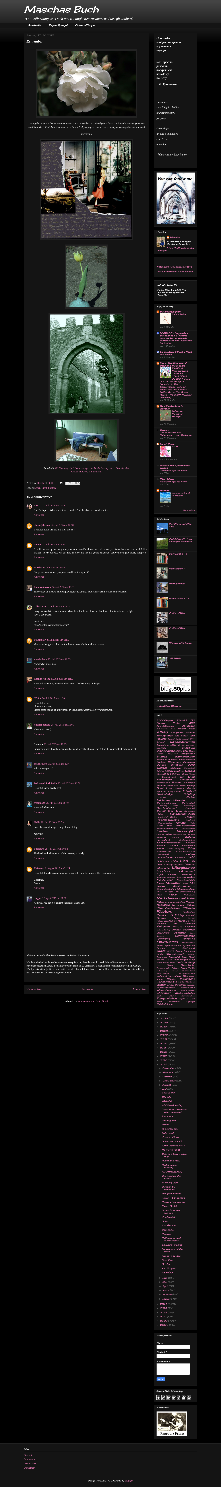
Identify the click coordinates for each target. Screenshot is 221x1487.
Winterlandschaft (166, 987)
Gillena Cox (40, 606)
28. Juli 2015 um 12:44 (59, 764)
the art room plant (170, 311)
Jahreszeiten (164, 834)
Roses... (166, 1124)
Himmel (181, 822)
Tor (158, 965)
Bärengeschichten (182, 741)
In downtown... (170, 1128)
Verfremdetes (188, 971)
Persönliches (172, 908)
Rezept (191, 918)
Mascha (174, 237)
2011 (163, 1316)
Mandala (161, 877)
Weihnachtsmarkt (167, 981)
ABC (192, 723)
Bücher (160, 759)
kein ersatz (166, 354)
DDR (167, 771)
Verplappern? (177, 568)
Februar (167, 1294)
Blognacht (173, 754)
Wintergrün (189, 985)
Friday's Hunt (174, 791)
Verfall (174, 971)
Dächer (160, 771)
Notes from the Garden (171, 1211)
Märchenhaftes (185, 877)
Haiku (160, 814)
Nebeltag (180, 902)
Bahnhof (161, 742)
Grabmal (190, 808)
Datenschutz (30, 1463)
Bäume (175, 744)
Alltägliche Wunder (183, 732)
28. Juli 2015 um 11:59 (53, 698)
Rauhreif (190, 915)
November (178, 905)
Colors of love (170, 1137)
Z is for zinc (169, 1225)
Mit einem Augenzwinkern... (176, 884)
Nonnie (37, 544)
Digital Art (164, 773)
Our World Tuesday (99, 468)
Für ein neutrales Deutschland (175, 271)
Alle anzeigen (189, 510)
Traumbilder (188, 965)
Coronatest (189, 768)
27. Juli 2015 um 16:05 (53, 544)
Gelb (175, 805)
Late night (168, 1133)
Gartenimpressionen (171, 800)
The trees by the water (171, 1177)
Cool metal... (169, 1217)
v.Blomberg (162, 971)
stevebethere (40, 659)
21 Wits (38, 567)
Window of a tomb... (180, 643)
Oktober (167, 1076)
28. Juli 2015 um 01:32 (58, 640)
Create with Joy (79, 471)
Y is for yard (169, 1268)
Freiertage (179, 788)
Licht (44, 488)
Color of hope (84, 25)
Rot (193, 921)
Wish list (167, 1101)
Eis (182, 777)
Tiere (172, 962)
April (165, 1286)
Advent (181, 728)
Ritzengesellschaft (166, 921)
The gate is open (171, 1193)
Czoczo (164, 430)
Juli (164, 1089)
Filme (182, 785)
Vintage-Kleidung (186, 973)
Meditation (173, 882)
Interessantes (188, 828)
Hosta (160, 826)
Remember (168, 1116)
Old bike (166, 1097)
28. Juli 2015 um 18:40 (57, 803)
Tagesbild (174, 957)
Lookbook (164, 871)
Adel (173, 729)
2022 (164, 1035)
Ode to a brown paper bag (175, 1155)
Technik (168, 960)
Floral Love (164, 788)
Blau (185, 750)
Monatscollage (186, 889)
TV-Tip (191, 968)
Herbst (190, 816)
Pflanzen (189, 907)
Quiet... (165, 1221)
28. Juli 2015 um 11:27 (62, 678)
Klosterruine (188, 845)
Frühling (189, 794)
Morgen (169, 892)
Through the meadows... (169, 1188)
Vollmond (162, 976)
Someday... (168, 1229)
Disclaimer (29, 1467)
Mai (165, 1282)
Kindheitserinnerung (168, 842)
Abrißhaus (188, 725)
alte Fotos (181, 736)
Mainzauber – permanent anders (174, 466)
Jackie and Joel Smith (45, 783)
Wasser (171, 979)
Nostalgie (163, 904)
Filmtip (191, 785)
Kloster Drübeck (167, 845)
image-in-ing (81, 468)
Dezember (168, 1068)
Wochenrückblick (185, 993)
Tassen (160, 960)
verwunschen (163, 973)
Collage (162, 767)
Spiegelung (189, 939)
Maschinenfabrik (186, 880)
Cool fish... (168, 1272)
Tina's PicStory (185, 962)
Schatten (163, 926)
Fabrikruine (163, 782)
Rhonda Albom (42, 678)
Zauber (160, 996)
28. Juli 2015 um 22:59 (52, 822)
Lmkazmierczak (42, 587)
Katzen (190, 837)
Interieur (162, 831)
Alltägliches (165, 735)
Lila (192, 861)
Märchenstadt (165, 880)
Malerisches (188, 875)
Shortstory (163, 932)
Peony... (166, 1234)
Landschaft (163, 854)
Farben (176, 782)
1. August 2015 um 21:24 (57, 868)
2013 (164, 1308)
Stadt (173, 948)
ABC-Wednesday (172, 1105)
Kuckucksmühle (164, 851)
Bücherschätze (187, 759)
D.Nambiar (40, 640)
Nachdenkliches (171, 898)
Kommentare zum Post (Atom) (93, 1001)
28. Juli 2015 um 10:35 (59, 659)
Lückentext (187, 871)
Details (190, 770)
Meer (185, 883)
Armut (185, 739)
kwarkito (164, 490)
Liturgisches (183, 867)
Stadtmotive (165, 950)
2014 (164, 1304)
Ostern (190, 905)
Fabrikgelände (187, 779)
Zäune (172, 996)
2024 (164, 1026)
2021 (164, 1039)
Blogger (128, 1480)
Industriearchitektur (167, 828)
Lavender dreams (172, 1244)
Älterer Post (139, 989)
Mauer (160, 883)
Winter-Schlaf (174, 985)
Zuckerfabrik (173, 1001)
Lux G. (37, 505)
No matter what (171, 1149)
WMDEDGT (164, 993)
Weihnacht (187, 978)
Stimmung (189, 951)
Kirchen (190, 842)
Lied (184, 861)
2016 (164, 1060)
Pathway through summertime (171, 1239)
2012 (164, 1312)
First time (167, 1260)
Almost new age (171, 1255)
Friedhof (189, 791)
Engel (191, 776)
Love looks (168, 1092)
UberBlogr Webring (169, 706)
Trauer (170, 965)
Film (176, 785)
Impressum (29, 1459)
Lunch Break (167, 444)
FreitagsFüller (177, 583)
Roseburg (183, 920)
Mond (159, 892)
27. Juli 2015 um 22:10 (58, 606)
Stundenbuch (174, 953)
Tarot (192, 957)
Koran (160, 848)
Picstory (52, 488)
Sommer (179, 932)
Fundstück (161, 797)
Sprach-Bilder (188, 942)
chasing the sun (42, 525)
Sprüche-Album (173, 945)
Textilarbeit (163, 962)
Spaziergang (163, 939)
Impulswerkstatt (185, 825)
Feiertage (189, 782)
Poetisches (189, 912)
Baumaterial (163, 745)
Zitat (159, 1001)
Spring (160, 945)
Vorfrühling (174, 976)
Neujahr (190, 902)
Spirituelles (167, 942)
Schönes (188, 929)
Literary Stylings (173, 864)
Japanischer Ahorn (184, 834)
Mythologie (189, 895)
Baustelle (161, 748)
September (169, 1080)
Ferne (170, 785)
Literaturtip (163, 868)
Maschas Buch (61, 9)
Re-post (161, 918)
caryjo (37, 898)
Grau (170, 811)
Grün (179, 811)
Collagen (175, 768)
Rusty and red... (171, 1160)
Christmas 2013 (183, 764)
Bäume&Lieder (188, 745)
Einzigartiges (169, 777)
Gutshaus (189, 811)
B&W (192, 739)
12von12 (182, 720)
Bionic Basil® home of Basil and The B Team (173, 364)
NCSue (37, 698)
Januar (166, 1298)
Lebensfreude (165, 857)
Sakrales (189, 923)
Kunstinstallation (185, 851)
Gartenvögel (188, 803)
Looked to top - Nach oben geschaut (174, 1110)
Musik (173, 894)
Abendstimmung (165, 726)
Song (192, 933)
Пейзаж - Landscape (173, 1197)
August (166, 1084)
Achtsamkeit (162, 729)
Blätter (178, 751)
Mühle (159, 895)
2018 (164, 1051)
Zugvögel (190, 1001)
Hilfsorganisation (165, 823)
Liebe (174, 861)
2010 (164, 1320)
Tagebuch (162, 957)
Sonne (160, 936)
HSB (169, 825)
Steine (178, 951)
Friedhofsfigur (165, 794)
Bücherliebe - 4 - (179, 553)
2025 (164, 1022)
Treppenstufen (163, 968)
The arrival (175, 657)
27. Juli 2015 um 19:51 (63, 587)
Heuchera (190, 820)
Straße (160, 954)
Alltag (162, 732)
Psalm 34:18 (169, 1206)
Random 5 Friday (170, 915)
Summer (191, 954)
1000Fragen (165, 720)
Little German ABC (173, 1145)
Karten (175, 837)
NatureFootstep (42, 724)
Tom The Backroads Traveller (171, 407)
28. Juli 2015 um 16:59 (69, 783)
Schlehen (177, 927)
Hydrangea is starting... (169, 1166)
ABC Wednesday (172, 1171)
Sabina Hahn (179, 314)
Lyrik (160, 874)
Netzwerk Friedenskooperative (174, 266)
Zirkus (192, 999)
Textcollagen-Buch (184, 959)
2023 (164, 1031)
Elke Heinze (167, 479)
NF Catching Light (64, 468)
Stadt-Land (188, 948)
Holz (192, 823)
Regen (177, 918)
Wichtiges (190, 982)
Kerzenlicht (163, 840)
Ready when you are (173, 1202)
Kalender (161, 837)
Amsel (171, 739)
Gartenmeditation (166, 803)
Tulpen (175, 968)
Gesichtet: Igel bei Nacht (173, 470)
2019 (164, 1047)
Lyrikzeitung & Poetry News (176, 352)
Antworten (39, 515)
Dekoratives (177, 771)
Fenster (161, 785)
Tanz (184, 957)
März (165, 1290)
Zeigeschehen (188, 996)
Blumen (162, 756)
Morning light (170, 1182)
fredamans (39, 803)
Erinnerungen (164, 779)
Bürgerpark (174, 762)
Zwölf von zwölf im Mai (180, 525)
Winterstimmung (166, 990)
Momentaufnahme (166, 889)
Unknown (39, 848)
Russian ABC (167, 923)
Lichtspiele (163, 861)
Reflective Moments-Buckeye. (177, 414)
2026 (164, 1018)
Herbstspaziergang (168, 819)
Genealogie (189, 806)
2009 (164, 1325)
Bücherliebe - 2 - (179, 598)
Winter (161, 984)
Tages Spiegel (58, 25)
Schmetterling (163, 930)
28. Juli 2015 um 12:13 (55, 744)
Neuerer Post (34, 989)
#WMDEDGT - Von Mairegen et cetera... (181, 540)
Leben (37, 488)
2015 (164, 1064)
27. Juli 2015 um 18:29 (54, 567)
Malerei (172, 874)
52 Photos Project (176, 721)
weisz (181, 982)
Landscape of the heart (172, 1250)
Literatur (190, 864)
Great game (169, 1120)
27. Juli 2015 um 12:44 (53, 505)
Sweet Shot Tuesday (119, 468)
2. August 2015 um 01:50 (53, 898)
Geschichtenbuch (167, 808)
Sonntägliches (185, 935)
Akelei (191, 729)
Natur (191, 898)
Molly (37, 822)
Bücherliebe (171, 759)
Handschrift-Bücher (167, 817)
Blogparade (188, 753)
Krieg (191, 848)
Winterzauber (187, 990)
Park (160, 907)
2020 (164, 1043)
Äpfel (178, 739)
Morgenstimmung (185, 892)
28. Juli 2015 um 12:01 (62, 724)
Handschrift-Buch (182, 813)
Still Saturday (95, 471)
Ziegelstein (183, 999)
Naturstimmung (165, 902)
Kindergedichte (186, 840)
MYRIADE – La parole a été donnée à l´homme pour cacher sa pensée (174, 335)
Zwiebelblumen (165, 1004)
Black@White (165, 750)
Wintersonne (188, 987)
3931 (175, 446)
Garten (190, 797)
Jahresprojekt (185, 831)
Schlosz (190, 926)
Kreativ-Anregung (175, 849)
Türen (183, 968)
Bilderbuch (188, 747)
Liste (159, 864)
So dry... (166, 1264)
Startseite (34, 25)
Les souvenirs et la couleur (181, 494)
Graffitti (161, 811)
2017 (163, 1056)
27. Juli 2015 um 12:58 (62, 525)
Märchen (171, 877)
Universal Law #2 (172, 1141)
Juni (165, 1277)
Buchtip (161, 762)
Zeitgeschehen (167, 998)
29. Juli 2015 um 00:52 (56, 848)
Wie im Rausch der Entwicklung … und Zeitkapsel (176, 433)
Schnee (176, 929)
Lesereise (180, 857)
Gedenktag (162, 806)
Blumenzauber (185, 756)
